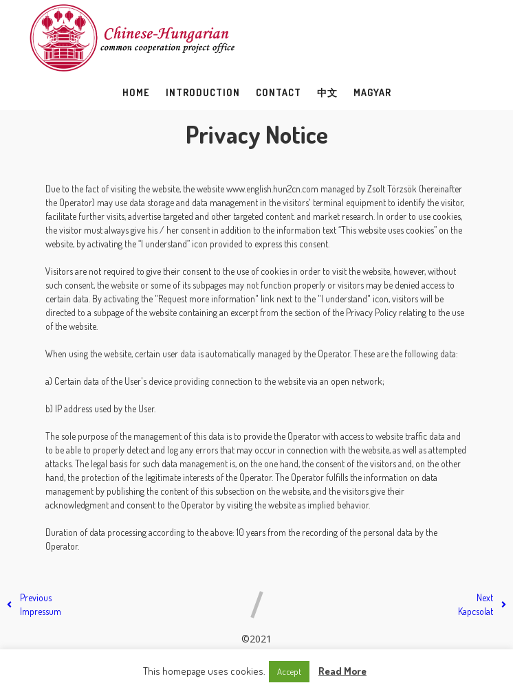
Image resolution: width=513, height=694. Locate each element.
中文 (327, 92)
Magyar (372, 92)
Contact (278, 92)
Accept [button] (289, 671)
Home (136, 92)
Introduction (203, 92)
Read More (342, 671)
